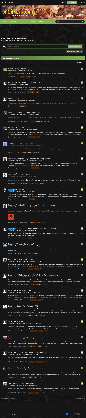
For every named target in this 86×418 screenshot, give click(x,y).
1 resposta (21, 92)
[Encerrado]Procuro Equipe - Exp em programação (28, 337)
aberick (25, 355)
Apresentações (32, 231)
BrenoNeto (26, 262)
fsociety (25, 192)
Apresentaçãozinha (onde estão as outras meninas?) (37, 229)
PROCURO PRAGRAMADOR (18, 128)
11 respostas (24, 223)
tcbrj (24, 130)
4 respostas (25, 168)
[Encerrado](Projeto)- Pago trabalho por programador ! (29, 159)
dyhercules (26, 386)
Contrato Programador (17, 99)
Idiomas (4, 415)
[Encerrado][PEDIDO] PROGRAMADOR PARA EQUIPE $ (29, 353)
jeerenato (25, 308)
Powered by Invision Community (77, 415)
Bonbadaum (26, 324)
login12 (25, 370)
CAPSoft (25, 293)
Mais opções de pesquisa (74, 52)
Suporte (32, 22)
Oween (25, 114)
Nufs (24, 339)
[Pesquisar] (61, 22)
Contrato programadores (17, 69)
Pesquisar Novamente (75, 47)
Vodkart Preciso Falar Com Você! (21, 384)
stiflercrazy (22, 71)
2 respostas (24, 285)
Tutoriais (23, 22)
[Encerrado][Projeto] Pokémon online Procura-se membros (31, 206)
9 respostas (23, 199)
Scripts (26, 85)
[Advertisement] (43, 33)
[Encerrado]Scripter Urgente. (19, 175)
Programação (29, 71)
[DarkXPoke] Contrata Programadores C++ (25, 113)
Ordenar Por (79, 62)
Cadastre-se (72, 2)
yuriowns (21, 85)
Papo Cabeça (31, 192)
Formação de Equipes (33, 114)
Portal (5, 22)
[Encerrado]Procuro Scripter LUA (21, 245)
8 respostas (22, 393)
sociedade (20, 190)
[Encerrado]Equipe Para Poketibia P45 (23, 307)
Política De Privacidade (14, 415)
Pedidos (41, 22)
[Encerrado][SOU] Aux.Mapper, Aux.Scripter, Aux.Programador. (33, 276)
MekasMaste (26, 161)
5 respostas (22, 254)
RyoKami (25, 277)
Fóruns (14, 22)
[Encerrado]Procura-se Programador (22, 260)
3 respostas (25, 122)
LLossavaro (26, 246)
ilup (24, 176)
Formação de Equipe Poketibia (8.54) (22, 144)
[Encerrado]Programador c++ (19, 291)
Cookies (31, 415)
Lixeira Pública (33, 386)
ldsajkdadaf (26, 145)
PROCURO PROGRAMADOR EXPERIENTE (24, 83)
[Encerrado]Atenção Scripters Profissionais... (25, 368)
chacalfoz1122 (23, 100)
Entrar (63, 2)
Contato (25, 415)
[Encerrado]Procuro (15, 322)
